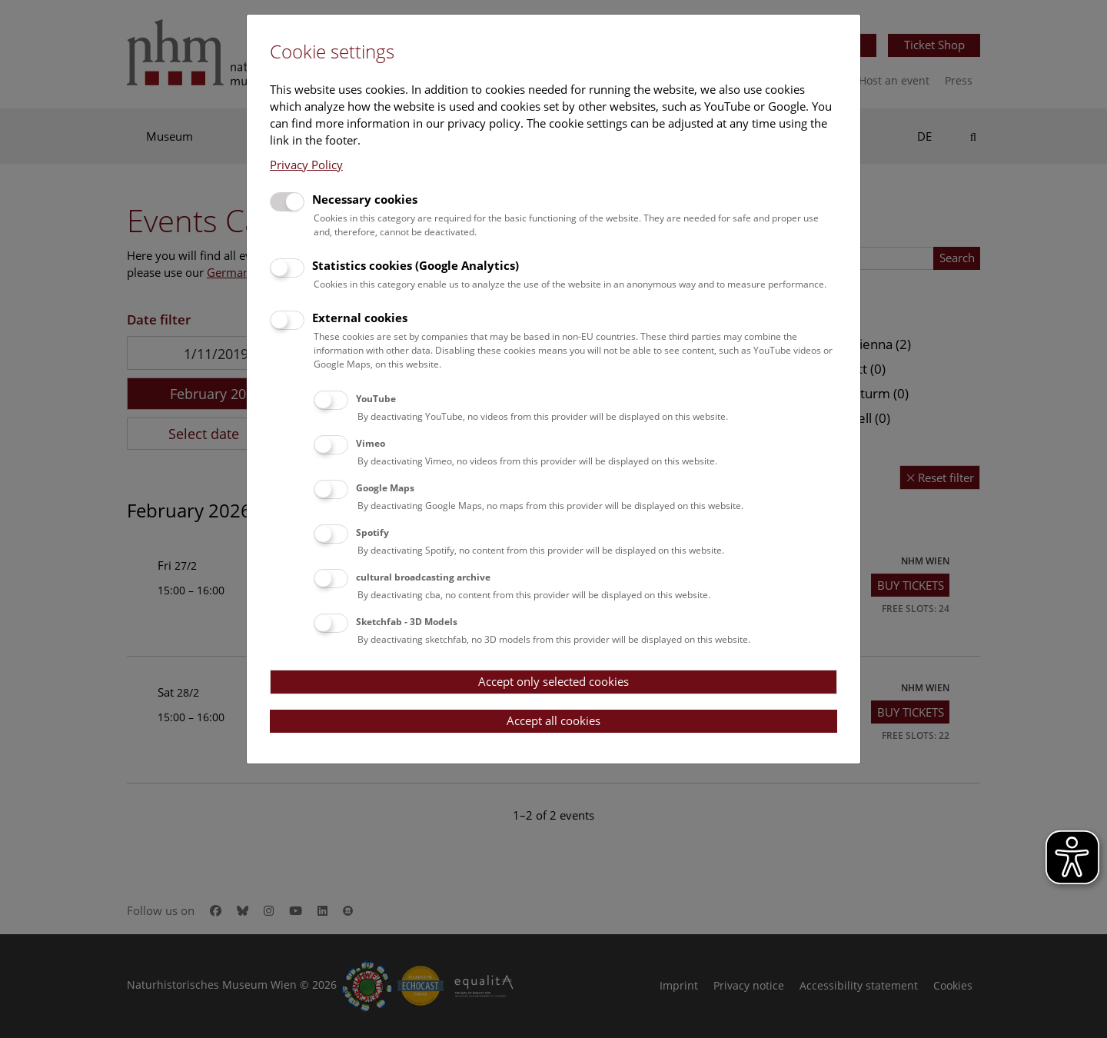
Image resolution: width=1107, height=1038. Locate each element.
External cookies (359, 317)
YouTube (376, 398)
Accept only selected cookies (553, 681)
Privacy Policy (306, 164)
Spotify (372, 532)
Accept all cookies (553, 720)
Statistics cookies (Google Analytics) (415, 265)
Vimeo (370, 443)
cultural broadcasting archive (423, 577)
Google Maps (385, 487)
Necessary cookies (364, 199)
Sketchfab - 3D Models (406, 621)
